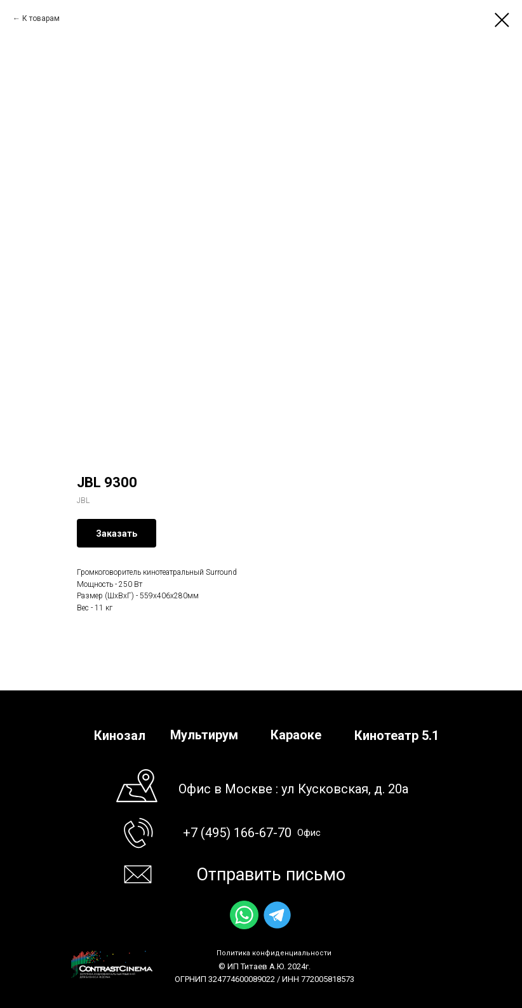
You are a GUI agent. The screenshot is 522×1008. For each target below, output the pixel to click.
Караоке (296, 735)
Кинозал (119, 735)
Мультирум (204, 735)
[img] (244, 915)
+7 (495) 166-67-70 (237, 832)
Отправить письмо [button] (270, 874)
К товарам (41, 18)
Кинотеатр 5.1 (396, 735)
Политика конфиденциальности (274, 953)
